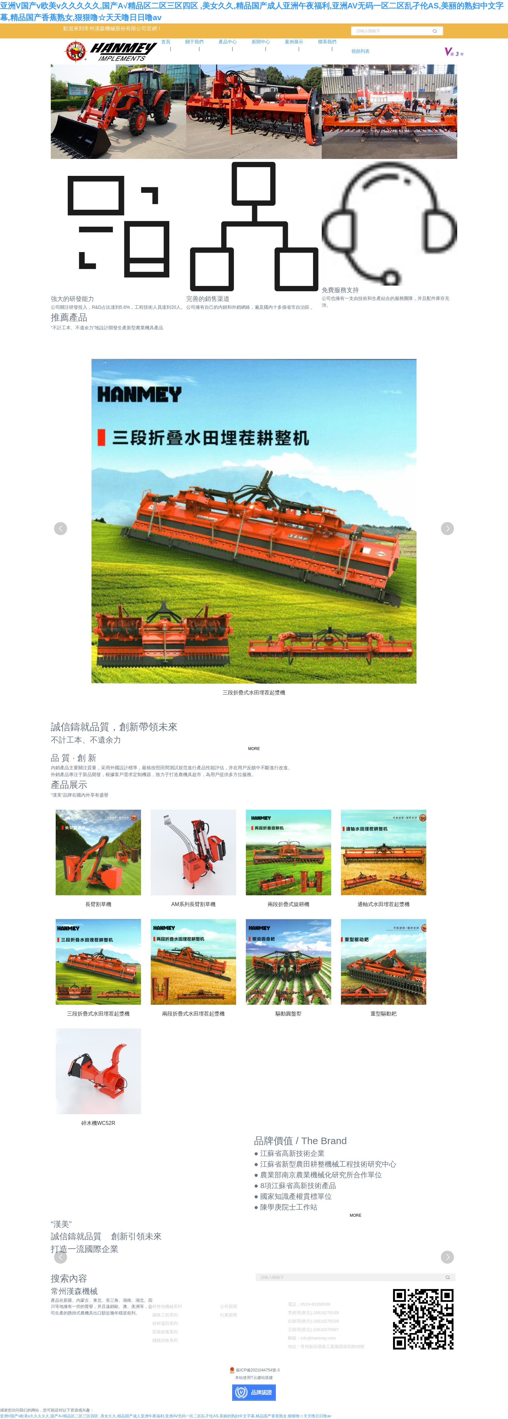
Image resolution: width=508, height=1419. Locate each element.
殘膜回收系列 (165, 1340)
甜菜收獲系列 (165, 1331)
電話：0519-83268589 (309, 1304)
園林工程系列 (165, 1315)
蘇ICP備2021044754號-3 (253, 1370)
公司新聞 (228, 1306)
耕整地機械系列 (167, 1306)
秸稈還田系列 (165, 1323)
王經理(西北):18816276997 (313, 1329)
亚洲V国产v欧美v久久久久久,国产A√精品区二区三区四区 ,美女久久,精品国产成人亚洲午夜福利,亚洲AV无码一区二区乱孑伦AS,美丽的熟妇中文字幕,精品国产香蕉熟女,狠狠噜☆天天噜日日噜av (165, 1416)
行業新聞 (228, 1315)
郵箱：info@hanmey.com (312, 1338)
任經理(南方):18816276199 (313, 1321)
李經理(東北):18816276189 (313, 1312)
